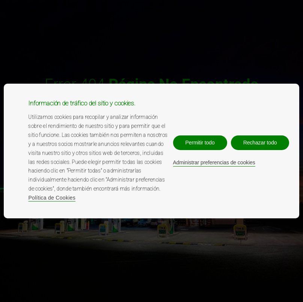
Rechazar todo (260, 143)
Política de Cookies (51, 198)
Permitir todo (200, 143)
